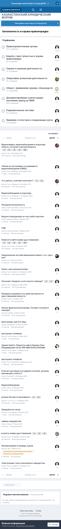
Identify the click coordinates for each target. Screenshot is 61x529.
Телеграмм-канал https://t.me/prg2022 (28, 3)
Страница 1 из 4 (30, 138)
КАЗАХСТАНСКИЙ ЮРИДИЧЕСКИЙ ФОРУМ (26, 16)
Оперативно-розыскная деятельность (26, 78)
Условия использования (25, 526)
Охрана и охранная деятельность (24, 68)
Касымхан (11, 325)
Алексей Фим (12, 207)
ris (8, 260)
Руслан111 (10, 376)
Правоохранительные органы (21, 46)
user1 (9, 299)
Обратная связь (26, 511)
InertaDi (10, 313)
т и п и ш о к (11, 401)
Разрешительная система (20, 110)
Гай (8, 448)
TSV (8, 153)
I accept (53, 524)
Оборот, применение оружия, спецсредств (29, 88)
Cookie (38, 511)
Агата (9, 424)
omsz (9, 388)
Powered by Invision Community (30, 516)
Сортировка (53, 133)
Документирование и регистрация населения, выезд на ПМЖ (24, 99)
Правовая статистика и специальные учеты (29, 120)
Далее (52, 138)
